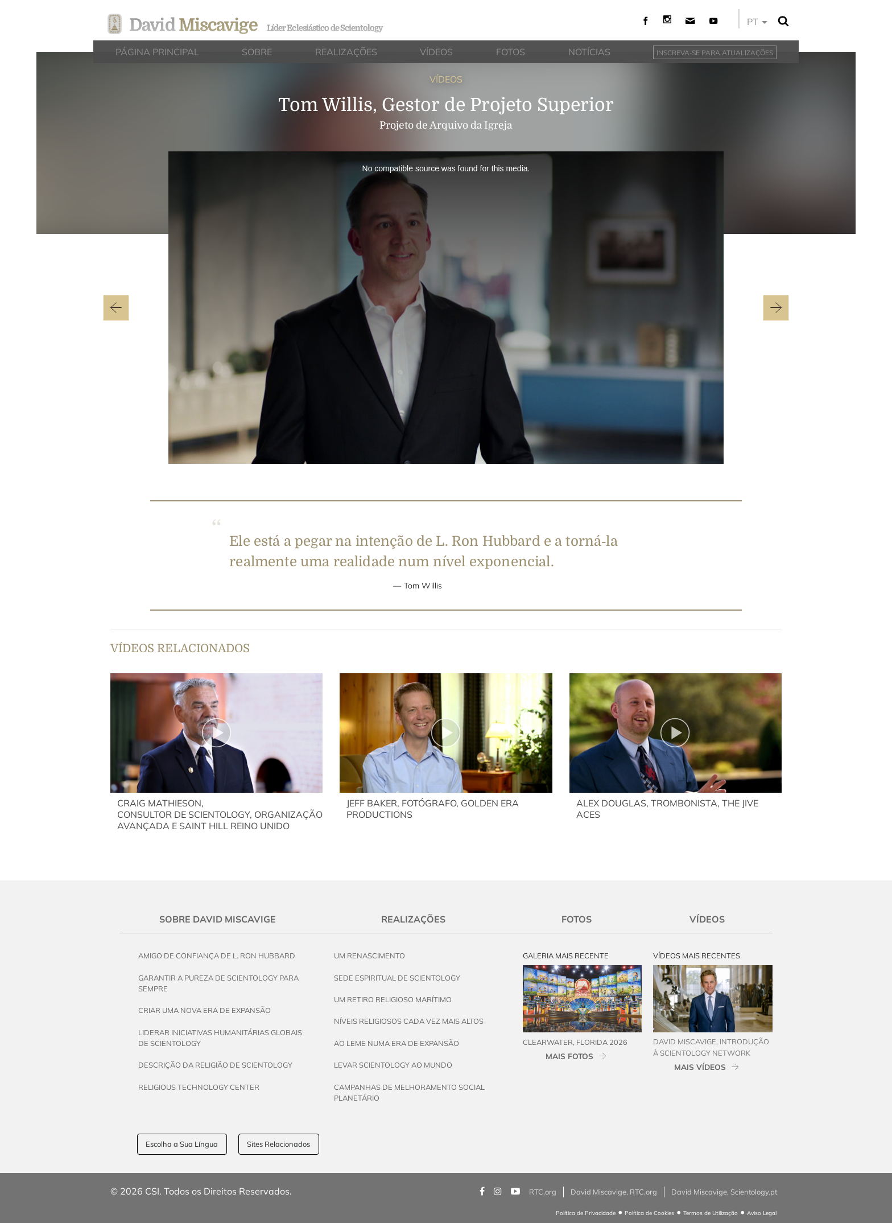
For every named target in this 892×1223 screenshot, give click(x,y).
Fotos (576, 919)
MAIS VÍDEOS (700, 1067)
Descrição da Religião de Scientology (215, 1064)
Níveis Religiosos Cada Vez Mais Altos (409, 1021)
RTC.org (542, 1191)
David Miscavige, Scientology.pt (724, 1191)
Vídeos (707, 919)
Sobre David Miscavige (217, 919)
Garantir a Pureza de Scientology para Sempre (218, 983)
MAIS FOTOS (569, 1056)
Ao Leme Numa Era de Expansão (396, 1043)
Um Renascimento (369, 955)
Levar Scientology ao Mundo (393, 1064)
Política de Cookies (649, 1213)
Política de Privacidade (586, 1213)
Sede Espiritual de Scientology (397, 977)
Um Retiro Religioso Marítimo (393, 999)
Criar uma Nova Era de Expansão (204, 1010)
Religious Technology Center (198, 1087)
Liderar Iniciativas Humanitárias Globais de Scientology (220, 1038)
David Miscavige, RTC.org (614, 1191)
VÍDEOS (446, 79)
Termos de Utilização (710, 1213)
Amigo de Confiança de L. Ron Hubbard (216, 955)
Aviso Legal (762, 1213)
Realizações (413, 919)
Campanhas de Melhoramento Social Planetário (409, 1092)
